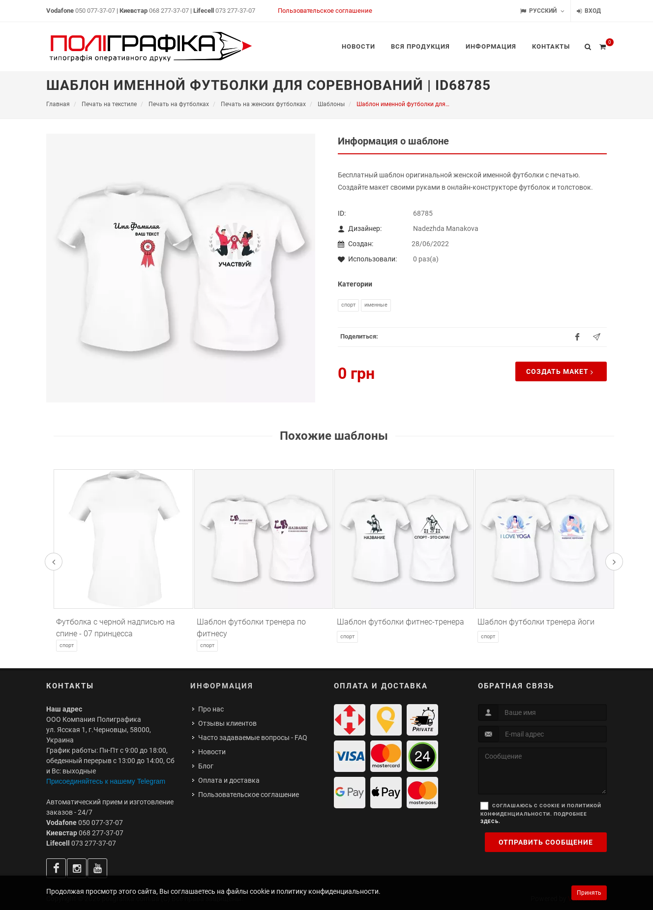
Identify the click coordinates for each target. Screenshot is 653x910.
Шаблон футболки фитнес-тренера (400, 621)
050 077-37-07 (95, 10)
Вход (589, 11)
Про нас (211, 709)
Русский (542, 11)
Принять (589, 892)
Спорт (348, 305)
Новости (212, 752)
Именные (375, 305)
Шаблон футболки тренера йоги (535, 621)
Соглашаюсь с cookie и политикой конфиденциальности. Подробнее (540, 813)
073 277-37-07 (235, 10)
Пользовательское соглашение (325, 10)
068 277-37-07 (169, 10)
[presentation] (53, 561)
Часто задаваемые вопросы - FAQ (252, 737)
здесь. (490, 821)
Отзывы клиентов (227, 723)
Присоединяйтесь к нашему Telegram (105, 781)
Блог (205, 766)
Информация (221, 686)
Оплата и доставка (229, 780)
